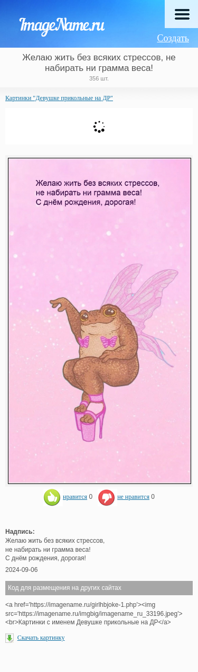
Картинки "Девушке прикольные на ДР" (59, 98)
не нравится (123, 496)
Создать (173, 38)
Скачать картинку (41, 637)
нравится (65, 496)
